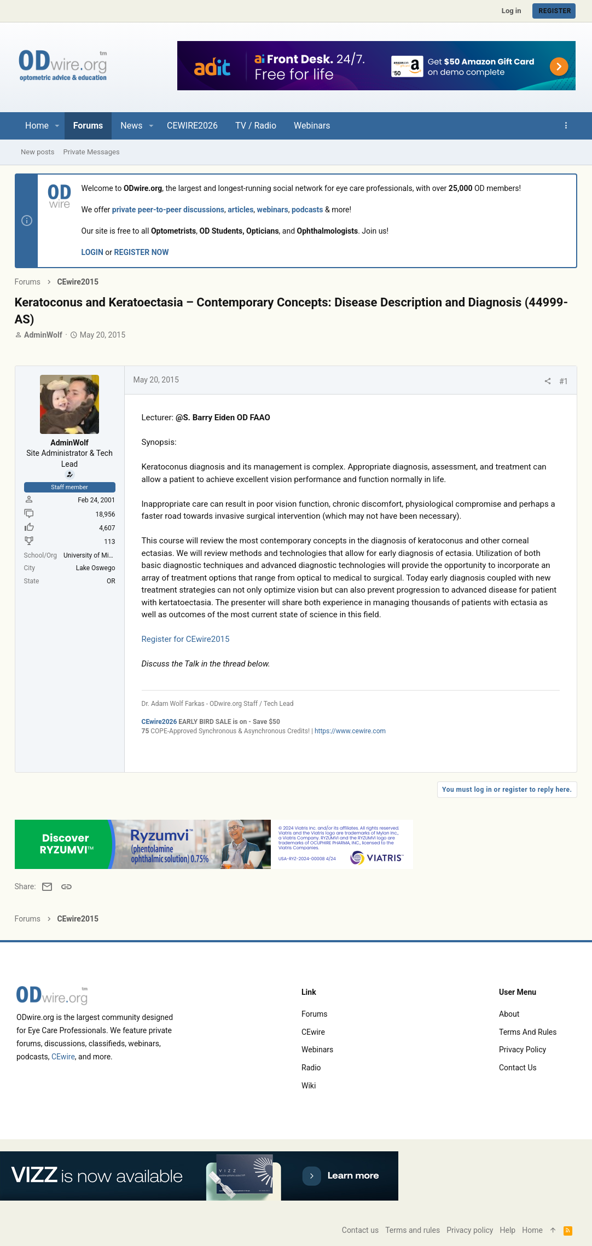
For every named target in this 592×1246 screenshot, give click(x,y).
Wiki (308, 1085)
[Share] (546, 381)
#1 (562, 382)
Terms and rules (527, 1032)
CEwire (63, 1056)
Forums (314, 1014)
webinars (274, 210)
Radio (311, 1067)
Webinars (317, 1049)
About (509, 1014)
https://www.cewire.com (351, 731)
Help (508, 1230)
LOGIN (94, 252)
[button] (57, 126)
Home (532, 1230)
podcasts (309, 210)
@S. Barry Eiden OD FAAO (224, 418)
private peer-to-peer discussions (170, 210)
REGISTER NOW (143, 252)
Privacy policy (522, 1049)
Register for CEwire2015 (187, 640)
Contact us (518, 1067)
